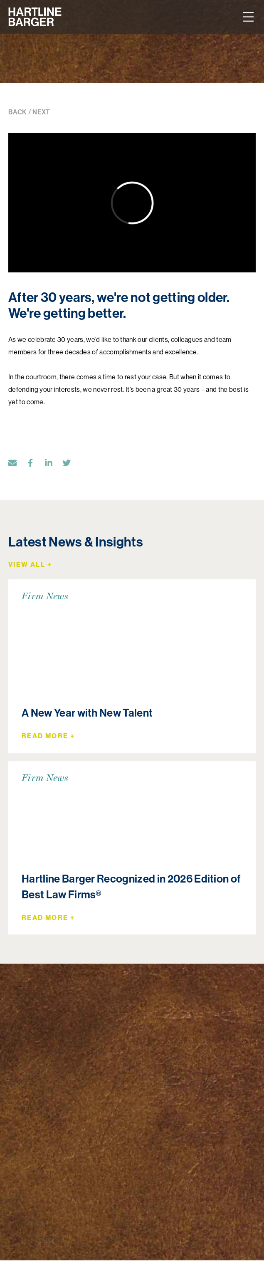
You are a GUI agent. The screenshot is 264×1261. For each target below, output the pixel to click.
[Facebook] (34, 464)
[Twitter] (70, 464)
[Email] (16, 464)
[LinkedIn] (52, 464)
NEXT (41, 112)
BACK (17, 112)
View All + (30, 564)
